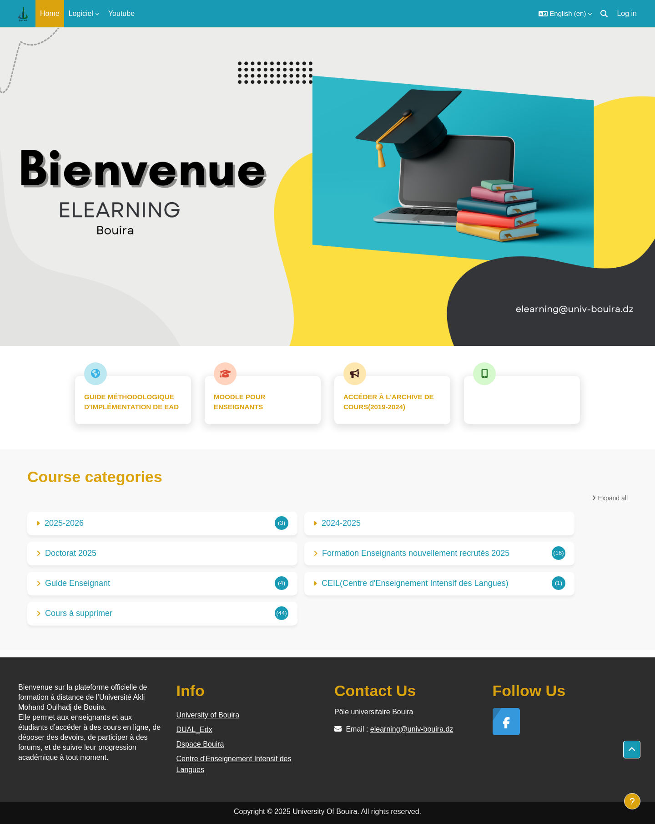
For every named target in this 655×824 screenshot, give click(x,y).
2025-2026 (64, 523)
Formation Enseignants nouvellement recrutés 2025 (415, 553)
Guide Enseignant (77, 583)
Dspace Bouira (200, 744)
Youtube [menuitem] (121, 13)
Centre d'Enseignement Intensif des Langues (234, 764)
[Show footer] (632, 801)
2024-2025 (341, 523)
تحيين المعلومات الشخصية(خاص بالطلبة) (522, 401)
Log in (627, 13)
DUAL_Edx (194, 729)
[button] (565, 13)
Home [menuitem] (50, 13)
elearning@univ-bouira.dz (411, 729)
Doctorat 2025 (70, 553)
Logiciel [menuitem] (81, 13)
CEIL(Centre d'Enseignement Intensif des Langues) (415, 583)
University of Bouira (208, 715)
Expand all (613, 498)
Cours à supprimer (78, 613)
